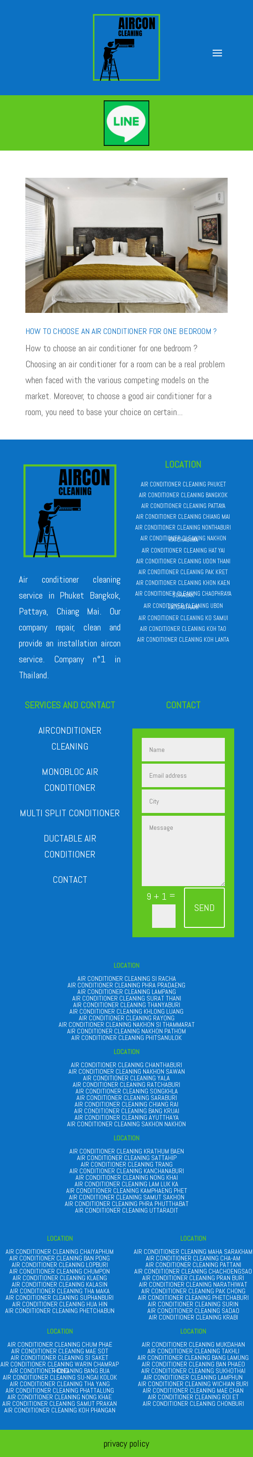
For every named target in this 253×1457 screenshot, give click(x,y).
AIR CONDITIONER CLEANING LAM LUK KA (126, 1184)
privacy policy (126, 1443)
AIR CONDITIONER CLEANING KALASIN (59, 1284)
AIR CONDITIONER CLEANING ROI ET (193, 1397)
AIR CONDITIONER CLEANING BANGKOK (183, 495)
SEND (204, 908)
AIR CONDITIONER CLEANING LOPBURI (60, 1264)
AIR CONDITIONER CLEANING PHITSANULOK (126, 1037)
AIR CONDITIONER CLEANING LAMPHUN (193, 1377)
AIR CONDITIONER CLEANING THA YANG (60, 1384)
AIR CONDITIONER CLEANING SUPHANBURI (60, 1297)
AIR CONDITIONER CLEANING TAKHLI (193, 1351)
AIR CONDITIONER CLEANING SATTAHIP (126, 1157)
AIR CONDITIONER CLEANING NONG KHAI (127, 1177)
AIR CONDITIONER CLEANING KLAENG (60, 1278)
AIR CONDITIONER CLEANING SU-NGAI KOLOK (60, 1377)
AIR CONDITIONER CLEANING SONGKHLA (127, 1091)
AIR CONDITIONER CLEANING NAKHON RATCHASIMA (183, 539)
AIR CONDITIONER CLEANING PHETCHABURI (193, 1297)
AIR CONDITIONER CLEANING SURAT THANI (126, 998)
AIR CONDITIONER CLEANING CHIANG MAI (183, 517)
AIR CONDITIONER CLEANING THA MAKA (60, 1291)
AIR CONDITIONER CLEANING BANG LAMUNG (193, 1357)
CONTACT (70, 879)
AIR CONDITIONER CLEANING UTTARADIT (126, 1210)
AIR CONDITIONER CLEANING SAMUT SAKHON (126, 1197)
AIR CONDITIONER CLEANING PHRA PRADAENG (126, 985)
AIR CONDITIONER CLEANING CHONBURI (193, 1403)
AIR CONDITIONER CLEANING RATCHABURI (126, 1084)
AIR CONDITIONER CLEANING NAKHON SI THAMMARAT (127, 1024)
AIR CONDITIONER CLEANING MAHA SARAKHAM (193, 1251)
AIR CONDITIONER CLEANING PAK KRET (183, 572)
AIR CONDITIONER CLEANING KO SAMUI (183, 618)
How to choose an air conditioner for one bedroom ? (121, 331)
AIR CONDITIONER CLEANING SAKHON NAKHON (126, 1124)
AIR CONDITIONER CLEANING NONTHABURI (183, 527)
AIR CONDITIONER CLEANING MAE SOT (59, 1351)
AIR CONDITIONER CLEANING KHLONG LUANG (126, 1011)
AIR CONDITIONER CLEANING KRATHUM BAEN (126, 1151)
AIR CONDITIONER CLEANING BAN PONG (59, 1258)
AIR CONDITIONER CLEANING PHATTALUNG (60, 1390)
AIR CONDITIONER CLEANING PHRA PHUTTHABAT (127, 1203)
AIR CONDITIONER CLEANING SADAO (193, 1310)
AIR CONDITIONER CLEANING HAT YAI (183, 550)
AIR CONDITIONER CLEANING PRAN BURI (193, 1278)
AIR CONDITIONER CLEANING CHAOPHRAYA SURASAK (183, 594)
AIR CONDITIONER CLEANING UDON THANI (183, 561)
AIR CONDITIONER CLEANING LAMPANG (126, 991)
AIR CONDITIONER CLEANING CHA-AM (193, 1258)
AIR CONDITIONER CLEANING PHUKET (183, 484)
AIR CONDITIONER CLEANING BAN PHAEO (193, 1364)
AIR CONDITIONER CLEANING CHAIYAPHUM (60, 1251)
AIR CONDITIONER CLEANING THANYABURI (126, 1005)
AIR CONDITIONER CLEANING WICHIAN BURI (193, 1384)
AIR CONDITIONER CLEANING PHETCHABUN (60, 1310)
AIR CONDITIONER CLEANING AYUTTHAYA (127, 1117)
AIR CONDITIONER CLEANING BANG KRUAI (126, 1111)
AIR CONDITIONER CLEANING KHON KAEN (183, 583)
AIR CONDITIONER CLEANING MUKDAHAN (193, 1344)
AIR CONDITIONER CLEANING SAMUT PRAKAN (59, 1403)
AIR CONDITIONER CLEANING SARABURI (127, 1097)
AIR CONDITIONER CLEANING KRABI (193, 1317)
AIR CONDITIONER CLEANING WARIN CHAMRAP (59, 1364)
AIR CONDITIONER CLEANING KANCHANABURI (126, 1171)
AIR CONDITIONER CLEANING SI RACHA (126, 978)
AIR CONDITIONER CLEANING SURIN (193, 1304)
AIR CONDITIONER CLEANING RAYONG (127, 1018)
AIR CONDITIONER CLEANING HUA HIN (59, 1304)
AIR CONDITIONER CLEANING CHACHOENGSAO (193, 1271)
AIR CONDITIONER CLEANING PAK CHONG (193, 1291)
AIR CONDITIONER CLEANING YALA (126, 1078)
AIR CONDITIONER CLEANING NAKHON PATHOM (126, 1031)
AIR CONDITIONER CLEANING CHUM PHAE (60, 1344)
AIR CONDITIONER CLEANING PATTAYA (183, 506)
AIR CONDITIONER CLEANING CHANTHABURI (126, 1065)
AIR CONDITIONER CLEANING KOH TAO (183, 629)
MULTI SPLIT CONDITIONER (70, 813)
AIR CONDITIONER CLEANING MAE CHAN (193, 1390)
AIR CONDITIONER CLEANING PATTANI (193, 1264)
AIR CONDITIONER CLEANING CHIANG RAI (126, 1104)
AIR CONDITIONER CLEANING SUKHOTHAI (193, 1370)
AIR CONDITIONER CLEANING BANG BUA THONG (60, 1370)
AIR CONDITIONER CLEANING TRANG (127, 1164)
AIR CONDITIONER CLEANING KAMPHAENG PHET (126, 1190)
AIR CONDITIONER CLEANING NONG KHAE (60, 1397)
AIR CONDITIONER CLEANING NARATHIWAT (193, 1284)
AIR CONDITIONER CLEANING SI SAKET (59, 1357)
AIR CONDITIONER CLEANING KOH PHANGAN (59, 1410)
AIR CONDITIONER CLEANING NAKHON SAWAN (127, 1071)
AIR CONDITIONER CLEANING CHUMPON (59, 1271)
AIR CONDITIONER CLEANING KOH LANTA (183, 640)
